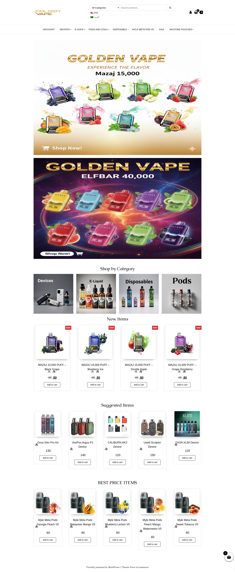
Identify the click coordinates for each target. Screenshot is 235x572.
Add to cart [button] (48, 540)
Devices (65, 29)
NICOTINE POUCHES (181, 29)
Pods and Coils (98, 29)
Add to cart (52, 385)
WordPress (114, 567)
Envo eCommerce (139, 567)
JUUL (162, 29)
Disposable (120, 29)
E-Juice (79, 29)
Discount (49, 29)
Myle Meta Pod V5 (143, 29)
